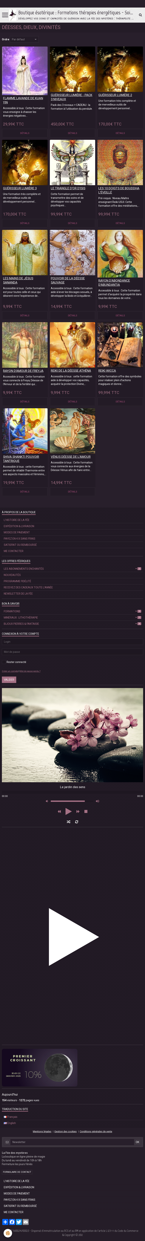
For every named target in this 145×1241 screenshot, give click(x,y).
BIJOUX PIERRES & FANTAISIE (72, 623)
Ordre (5, 39)
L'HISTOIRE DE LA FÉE (16, 519)
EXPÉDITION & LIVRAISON (19, 526)
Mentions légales (42, 1131)
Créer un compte (10, 671)
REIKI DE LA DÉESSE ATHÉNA (71, 370)
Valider (9, 679)
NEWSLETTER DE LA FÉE (18, 593)
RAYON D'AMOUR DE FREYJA (23, 371)
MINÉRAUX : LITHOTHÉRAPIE (72, 617)
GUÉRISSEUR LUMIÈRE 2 (115, 95)
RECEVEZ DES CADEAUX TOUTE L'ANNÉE (28, 587)
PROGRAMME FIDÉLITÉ (17, 581)
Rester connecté (14, 662)
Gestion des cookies (65, 1131)
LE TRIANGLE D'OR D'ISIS (68, 188)
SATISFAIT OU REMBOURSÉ (20, 544)
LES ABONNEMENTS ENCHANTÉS (72, 568)
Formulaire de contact (17, 1172)
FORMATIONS (72, 611)
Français (10, 1116)
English (10, 1123)
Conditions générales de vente (96, 1131)
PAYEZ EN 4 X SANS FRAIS (19, 538)
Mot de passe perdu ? (30, 671)
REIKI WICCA (107, 370)
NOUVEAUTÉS (12, 575)
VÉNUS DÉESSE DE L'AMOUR (71, 457)
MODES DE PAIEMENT (17, 532)
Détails (24, 133)
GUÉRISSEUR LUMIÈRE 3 (20, 188)
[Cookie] (8, 1233)
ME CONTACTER (13, 551)
